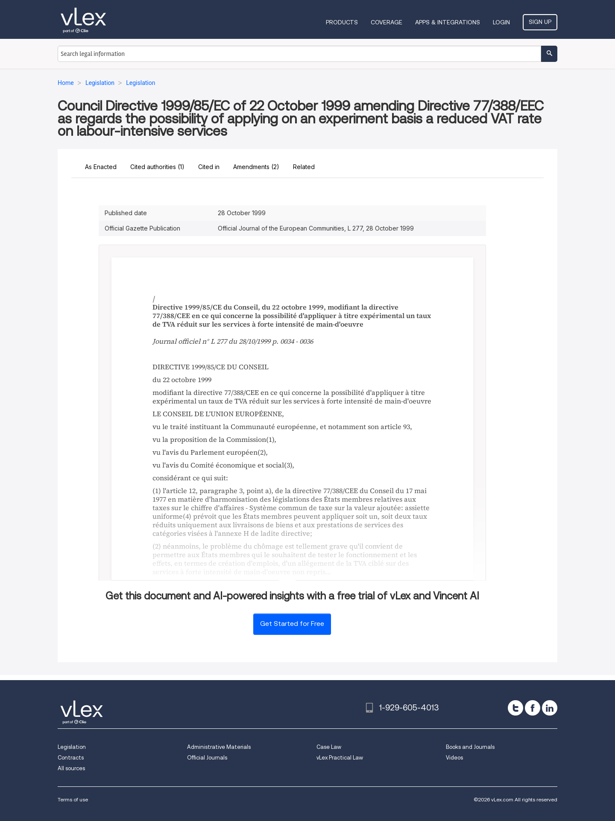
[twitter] (515, 708)
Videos (454, 757)
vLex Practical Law (339, 757)
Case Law (328, 747)
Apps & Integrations (447, 22)
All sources (71, 768)
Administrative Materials (219, 747)
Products (342, 22)
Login (501, 22)
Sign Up (540, 21)
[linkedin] (549, 708)
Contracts (71, 757)
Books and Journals (470, 747)
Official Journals (207, 757)
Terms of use (73, 799)
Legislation (72, 747)
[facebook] (532, 708)
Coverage (386, 22)
